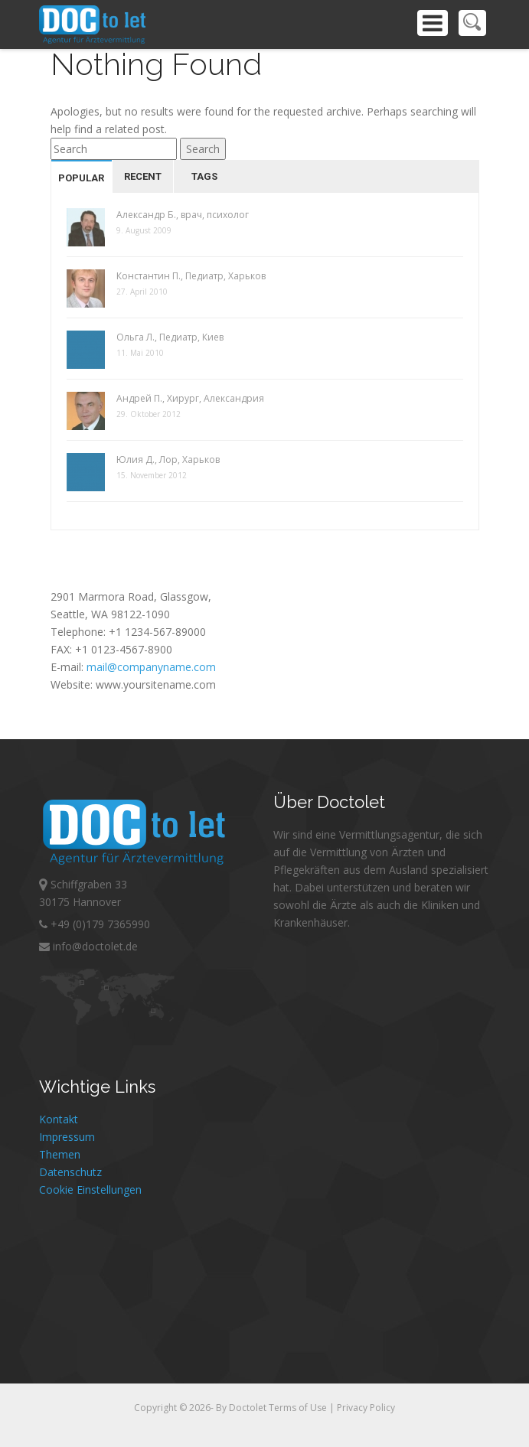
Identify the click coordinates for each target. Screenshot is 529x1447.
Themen (59, 1154)
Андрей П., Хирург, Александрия (190, 398)
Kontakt (58, 1119)
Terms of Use (299, 1407)
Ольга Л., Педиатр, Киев (170, 337)
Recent (143, 176)
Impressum (67, 1136)
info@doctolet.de (88, 946)
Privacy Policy (366, 1407)
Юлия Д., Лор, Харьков (168, 459)
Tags (204, 176)
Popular (81, 178)
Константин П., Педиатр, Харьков (191, 275)
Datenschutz (70, 1172)
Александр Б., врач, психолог (182, 214)
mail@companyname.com (151, 667)
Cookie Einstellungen (90, 1189)
